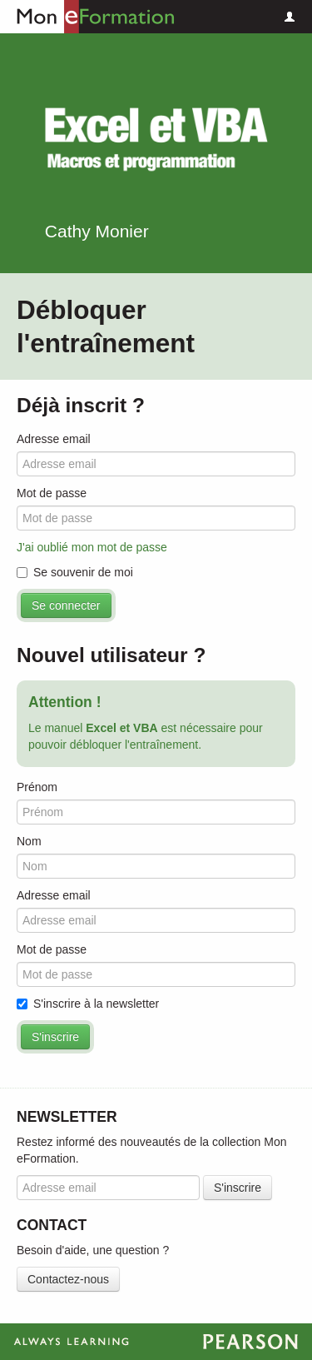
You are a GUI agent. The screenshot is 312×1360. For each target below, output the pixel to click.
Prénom (37, 787)
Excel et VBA (156, 139)
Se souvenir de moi (75, 572)
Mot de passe (52, 493)
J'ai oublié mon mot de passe (92, 547)
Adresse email (54, 439)
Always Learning (156, 1341)
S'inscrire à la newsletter (88, 1003)
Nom (29, 841)
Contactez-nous (68, 1279)
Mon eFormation (87, 16)
